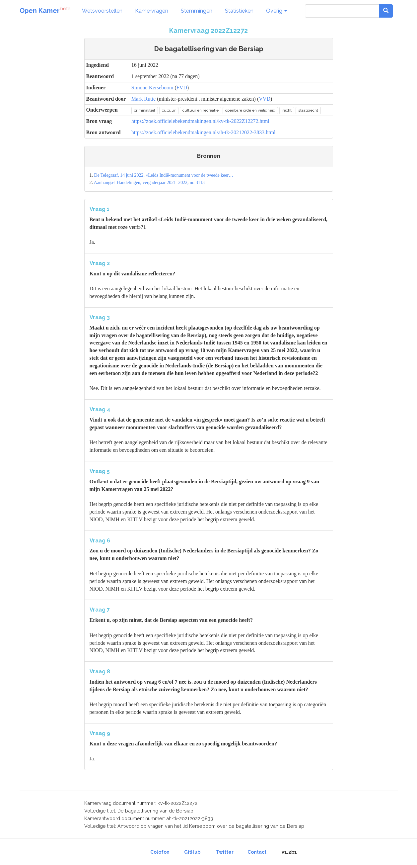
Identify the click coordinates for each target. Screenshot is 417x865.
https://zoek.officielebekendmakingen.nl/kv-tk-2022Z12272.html (200, 121)
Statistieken (239, 11)
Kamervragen (151, 11)
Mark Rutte (143, 99)
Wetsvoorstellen (102, 11)
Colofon (160, 852)
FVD (181, 87)
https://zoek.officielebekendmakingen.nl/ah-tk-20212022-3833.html (203, 132)
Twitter (225, 852)
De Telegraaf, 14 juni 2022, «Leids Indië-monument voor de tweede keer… (163, 175)
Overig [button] (276, 11)
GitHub (192, 852)
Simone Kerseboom (152, 87)
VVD (264, 99)
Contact (256, 852)
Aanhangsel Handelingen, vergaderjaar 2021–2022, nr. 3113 (149, 182)
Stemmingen (196, 11)
